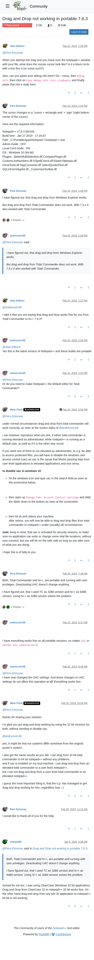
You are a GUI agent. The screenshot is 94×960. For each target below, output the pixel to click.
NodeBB (44, 934)
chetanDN (15, 841)
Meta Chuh (16, 409)
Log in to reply (79, 32)
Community (39, 6)
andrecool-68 (17, 235)
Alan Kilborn (17, 46)
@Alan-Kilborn (11, 347)
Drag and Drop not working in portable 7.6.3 (60, 848)
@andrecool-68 (12, 307)
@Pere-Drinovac (12, 52)
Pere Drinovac (18, 106)
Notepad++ (60, 928)
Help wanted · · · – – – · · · (17, 25)
